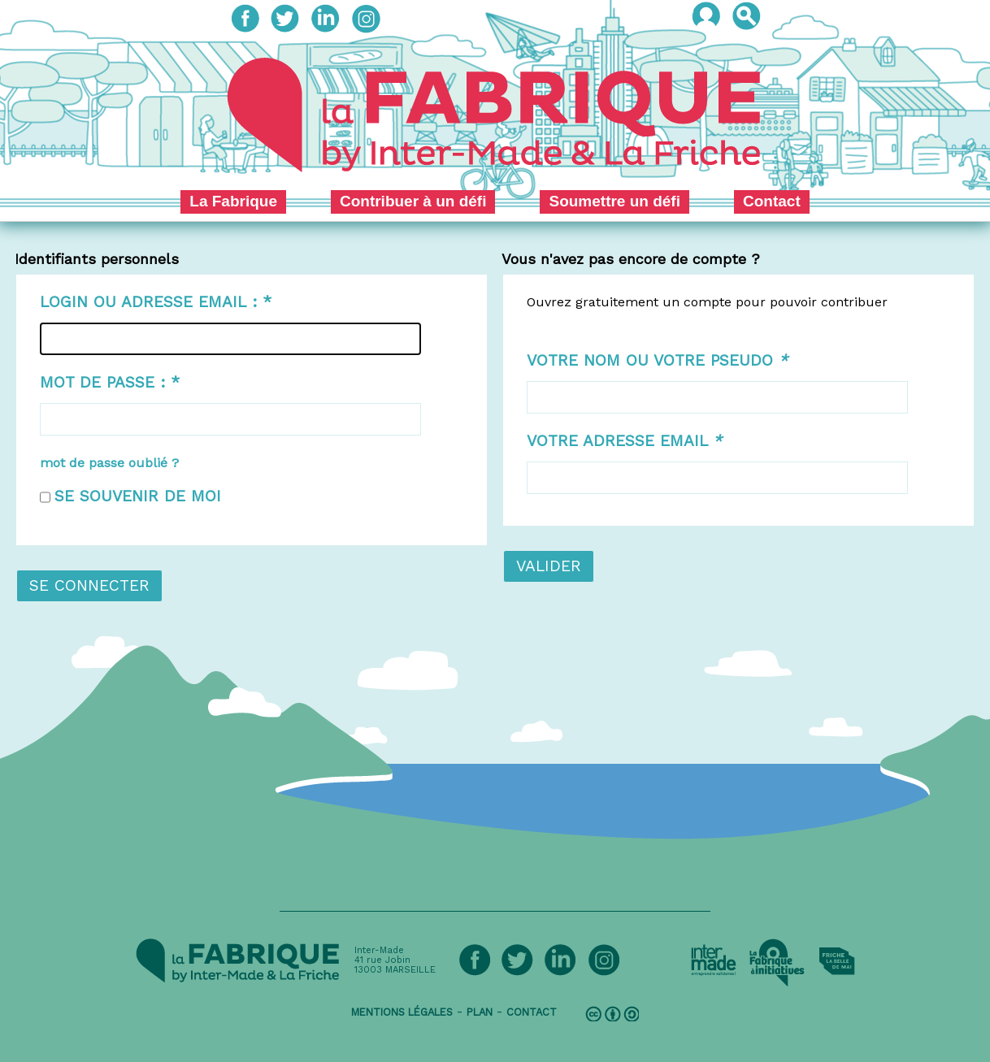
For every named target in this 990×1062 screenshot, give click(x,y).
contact (531, 1012)
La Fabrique (233, 201)
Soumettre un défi (614, 201)
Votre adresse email (624, 440)
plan (480, 1012)
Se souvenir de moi (137, 496)
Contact (772, 201)
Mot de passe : (110, 382)
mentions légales (402, 1012)
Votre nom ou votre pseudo (657, 360)
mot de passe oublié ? (109, 462)
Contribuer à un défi (413, 201)
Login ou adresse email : (155, 302)
